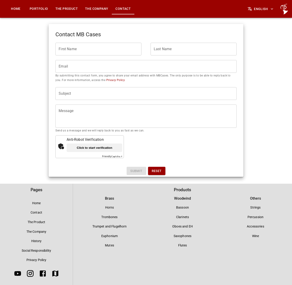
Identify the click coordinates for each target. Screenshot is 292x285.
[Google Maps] (55, 274)
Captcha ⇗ (112, 156)
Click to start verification (94, 147)
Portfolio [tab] (39, 8)
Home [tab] (16, 8)
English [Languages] (261, 9)
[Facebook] (42, 274)
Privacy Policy (115, 80)
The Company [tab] (96, 8)
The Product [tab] (66, 8)
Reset (157, 171)
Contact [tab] (123, 8)
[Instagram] (30, 274)
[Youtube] (17, 274)
